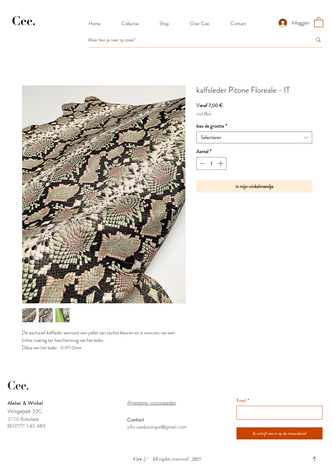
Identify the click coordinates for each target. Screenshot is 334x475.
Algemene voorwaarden (151, 403)
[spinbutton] (211, 163)
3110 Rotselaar (23, 419)
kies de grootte (211, 126)
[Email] (277, 412)
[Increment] (221, 163)
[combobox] (254, 137)
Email (242, 400)
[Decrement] (201, 163)
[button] (318, 21)
